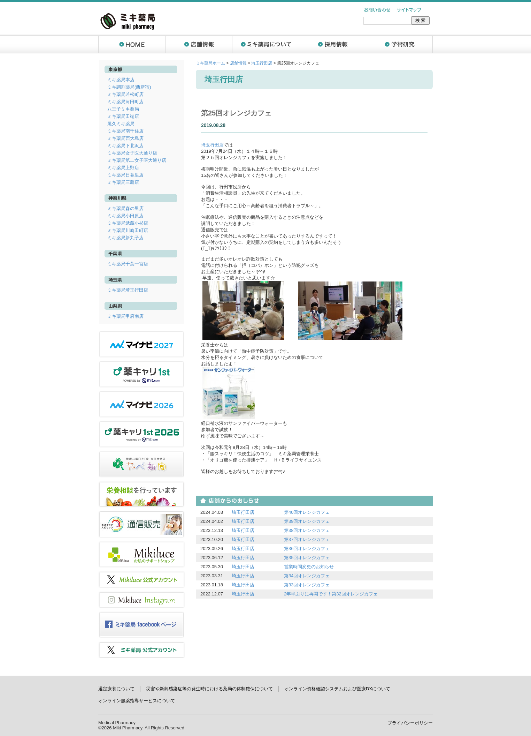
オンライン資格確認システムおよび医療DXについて (337, 688)
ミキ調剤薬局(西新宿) (129, 87)
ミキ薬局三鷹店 (123, 182)
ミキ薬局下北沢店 (125, 145)
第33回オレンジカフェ (307, 584)
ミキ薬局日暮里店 (125, 175)
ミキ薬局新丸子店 (125, 237)
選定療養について (116, 688)
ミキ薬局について (265, 44)
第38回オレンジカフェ (307, 530)
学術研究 (399, 44)
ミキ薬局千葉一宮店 (127, 263)
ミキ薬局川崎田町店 (127, 230)
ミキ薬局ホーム (210, 63)
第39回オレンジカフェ (307, 521)
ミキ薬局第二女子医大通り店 (136, 160)
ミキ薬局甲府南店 (125, 316)
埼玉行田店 (261, 63)
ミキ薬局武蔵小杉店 (127, 223)
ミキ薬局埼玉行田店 (127, 290)
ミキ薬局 (127, 21)
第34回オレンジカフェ (307, 575)
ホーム (131, 44)
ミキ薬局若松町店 (125, 94)
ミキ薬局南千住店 (125, 131)
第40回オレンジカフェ (307, 512)
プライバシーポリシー (410, 723)
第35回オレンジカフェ (307, 557)
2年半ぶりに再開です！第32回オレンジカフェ (331, 593)
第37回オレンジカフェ (307, 539)
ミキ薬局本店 (120, 79)
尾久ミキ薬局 (120, 123)
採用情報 (332, 44)
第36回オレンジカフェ (307, 548)
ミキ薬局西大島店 (125, 138)
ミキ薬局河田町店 (125, 101)
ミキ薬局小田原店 (125, 215)
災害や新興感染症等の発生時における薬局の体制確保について (209, 688)
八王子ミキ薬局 (123, 109)
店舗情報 (198, 44)
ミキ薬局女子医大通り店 (132, 153)
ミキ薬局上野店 (123, 167)
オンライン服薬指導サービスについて (136, 700)
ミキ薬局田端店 (123, 116)
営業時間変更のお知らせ (309, 566)
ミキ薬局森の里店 (125, 208)
